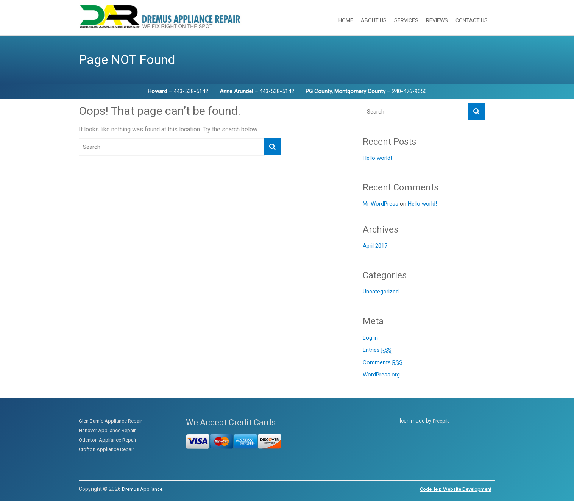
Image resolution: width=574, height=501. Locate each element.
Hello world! (377, 158)
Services (406, 20)
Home (345, 20)
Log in (370, 337)
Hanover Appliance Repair (107, 430)
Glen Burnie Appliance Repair (110, 421)
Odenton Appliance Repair (107, 440)
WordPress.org (381, 374)
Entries (377, 350)
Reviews (437, 20)
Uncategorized (381, 291)
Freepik (441, 421)
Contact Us (471, 20)
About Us (374, 20)
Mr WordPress (380, 203)
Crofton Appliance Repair (106, 449)
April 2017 (375, 245)
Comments (382, 362)
